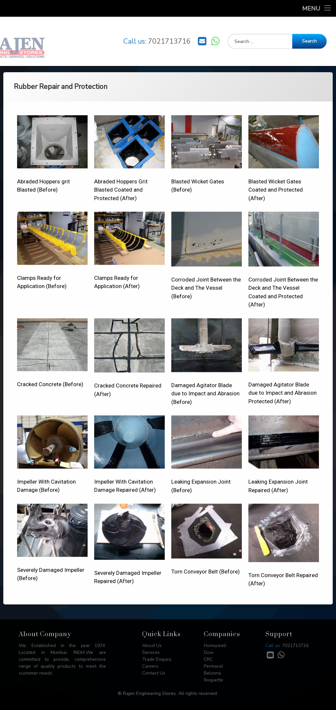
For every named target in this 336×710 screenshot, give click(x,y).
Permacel (213, 666)
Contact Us (153, 673)
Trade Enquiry (156, 659)
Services (151, 652)
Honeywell (215, 645)
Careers (150, 666)
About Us (152, 645)
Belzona (212, 673)
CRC (208, 659)
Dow (209, 652)
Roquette (213, 680)
